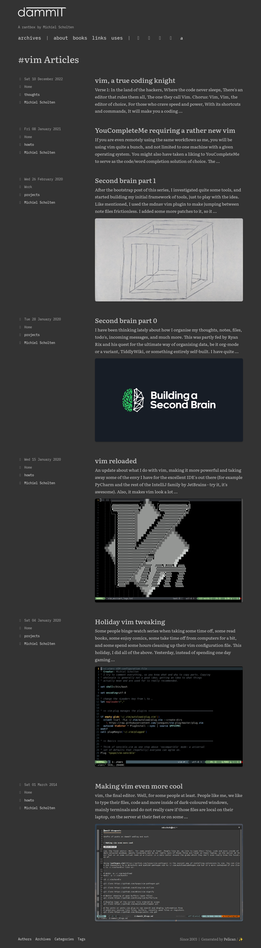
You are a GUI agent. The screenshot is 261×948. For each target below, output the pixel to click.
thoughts (32, 94)
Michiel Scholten (39, 102)
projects (32, 194)
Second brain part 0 (126, 320)
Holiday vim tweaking (130, 621)
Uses (117, 38)
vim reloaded (116, 460)
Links (99, 38)
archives (29, 38)
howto (29, 144)
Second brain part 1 (125, 180)
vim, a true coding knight (135, 80)
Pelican (230, 939)
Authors (24, 939)
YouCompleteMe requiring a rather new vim (165, 130)
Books (80, 38)
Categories (64, 939)
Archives (43, 939)
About (61, 38)
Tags (81, 939)
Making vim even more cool (139, 785)
